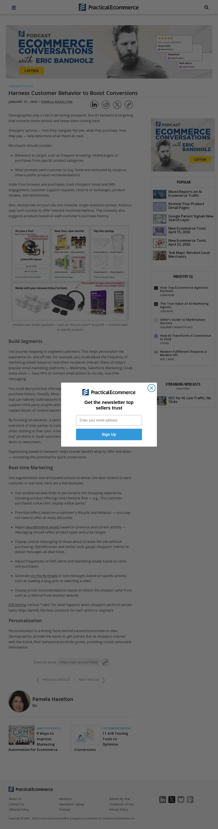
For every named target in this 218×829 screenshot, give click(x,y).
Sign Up (109, 435)
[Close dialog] (151, 388)
